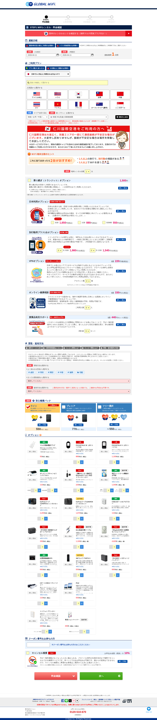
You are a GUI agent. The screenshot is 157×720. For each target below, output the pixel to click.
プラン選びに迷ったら (36, 68)
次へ (101, 676)
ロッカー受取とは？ (90, 348)
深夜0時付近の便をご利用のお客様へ (41, 45)
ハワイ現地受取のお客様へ (69, 45)
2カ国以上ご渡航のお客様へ (59, 68)
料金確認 (55, 676)
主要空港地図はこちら (52, 348)
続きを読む (80, 453)
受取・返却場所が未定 (110, 348)
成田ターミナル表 (33, 348)
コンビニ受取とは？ (71, 348)
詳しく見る (123, 188)
